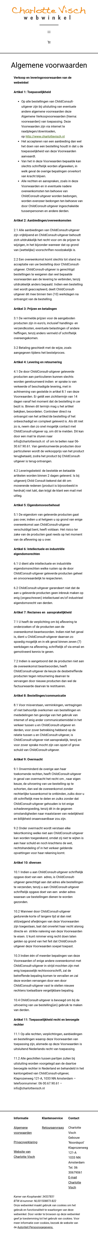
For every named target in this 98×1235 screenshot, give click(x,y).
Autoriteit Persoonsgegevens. (35, 1227)
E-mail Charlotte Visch (74, 1182)
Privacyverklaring (25, 1142)
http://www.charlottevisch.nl (45, 136)
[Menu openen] (49, 32)
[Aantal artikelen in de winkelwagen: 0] (49, 42)
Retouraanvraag (53, 1127)
